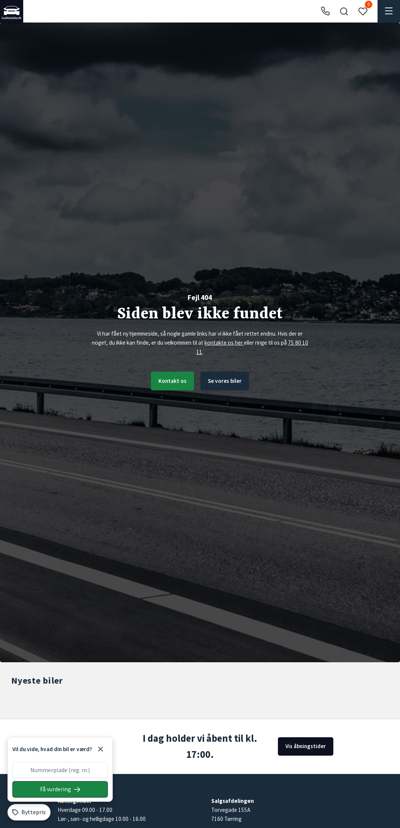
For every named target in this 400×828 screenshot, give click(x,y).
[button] (343, 11)
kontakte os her (224, 342)
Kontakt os (172, 380)
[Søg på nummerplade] (60, 789)
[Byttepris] (29, 812)
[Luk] (100, 749)
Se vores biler (225, 380)
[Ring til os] (325, 11)
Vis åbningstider (305, 746)
